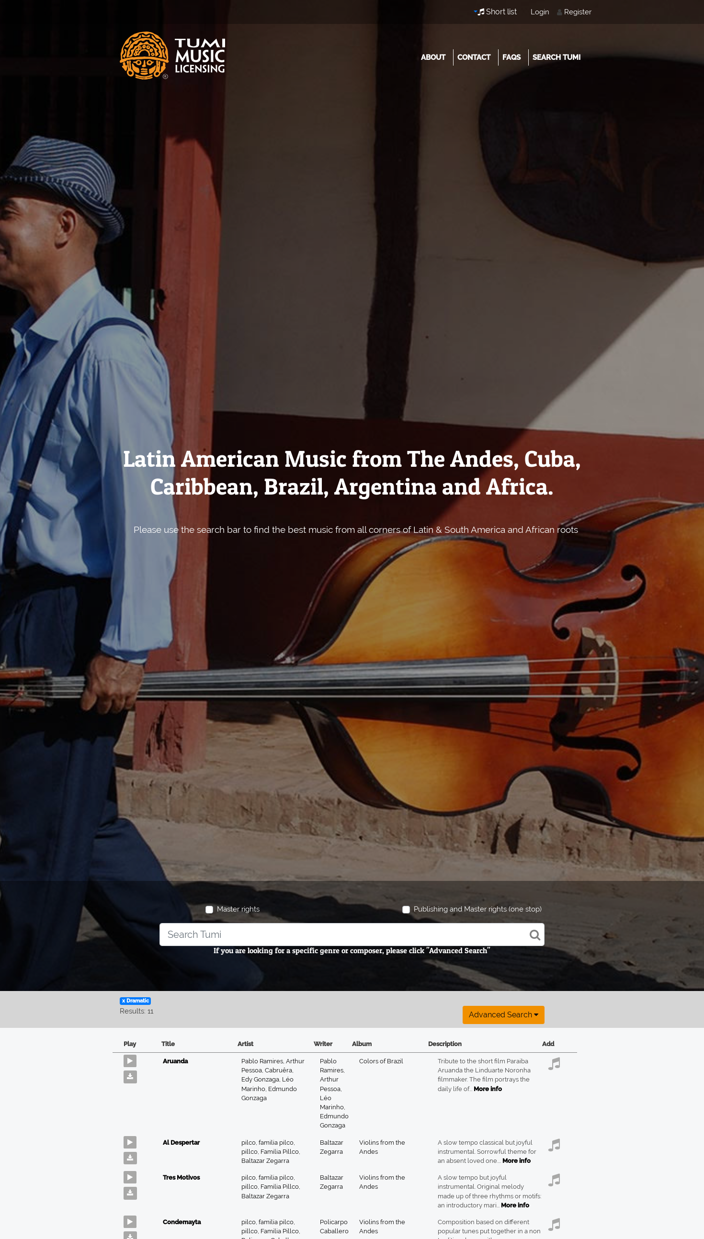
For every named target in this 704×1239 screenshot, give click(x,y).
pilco (250, 1142)
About (433, 57)
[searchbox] (351, 934)
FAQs (511, 57)
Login (540, 12)
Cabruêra (279, 1070)
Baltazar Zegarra (265, 1160)
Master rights (238, 909)
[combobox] (351, 934)
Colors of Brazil (381, 1061)
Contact (473, 57)
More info (488, 1089)
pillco (251, 1151)
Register (577, 12)
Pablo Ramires (263, 1061)
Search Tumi (556, 57)
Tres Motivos (181, 1177)
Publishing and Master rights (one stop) (478, 909)
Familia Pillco (280, 1151)
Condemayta (182, 1222)
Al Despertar (181, 1142)
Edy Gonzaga (261, 1079)
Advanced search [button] (503, 1014)
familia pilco (277, 1142)
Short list (497, 11)
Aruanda (175, 1061)
